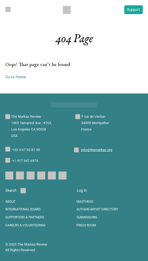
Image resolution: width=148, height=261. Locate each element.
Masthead (84, 201)
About (10, 201)
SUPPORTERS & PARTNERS (24, 217)
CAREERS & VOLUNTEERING (25, 225)
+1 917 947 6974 (25, 161)
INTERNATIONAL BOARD (22, 209)
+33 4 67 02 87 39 (26, 150)
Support (133, 9)
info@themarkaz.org (96, 150)
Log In (82, 190)
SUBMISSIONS (86, 217)
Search (15, 190)
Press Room (86, 225)
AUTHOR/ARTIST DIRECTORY (97, 209)
